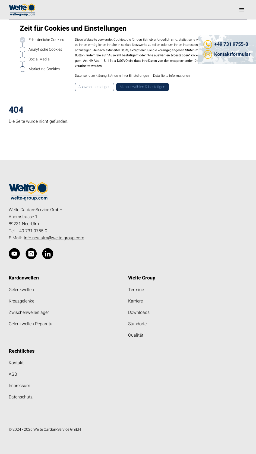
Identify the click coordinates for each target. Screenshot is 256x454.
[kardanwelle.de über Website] (14, 253)
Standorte (137, 324)
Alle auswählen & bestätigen (142, 87)
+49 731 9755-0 (231, 44)
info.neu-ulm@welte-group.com (54, 238)
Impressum (19, 385)
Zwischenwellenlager (29, 312)
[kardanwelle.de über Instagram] (31, 253)
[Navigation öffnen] (241, 9)
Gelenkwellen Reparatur (31, 324)
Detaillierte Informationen (171, 75)
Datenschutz (21, 397)
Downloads (139, 312)
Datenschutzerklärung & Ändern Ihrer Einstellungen (112, 75)
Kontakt (16, 363)
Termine (136, 289)
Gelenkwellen (21, 289)
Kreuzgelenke (21, 301)
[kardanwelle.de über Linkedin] (47, 253)
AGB (13, 374)
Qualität (135, 335)
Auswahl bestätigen (94, 87)
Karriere (135, 301)
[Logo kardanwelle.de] (22, 9)
